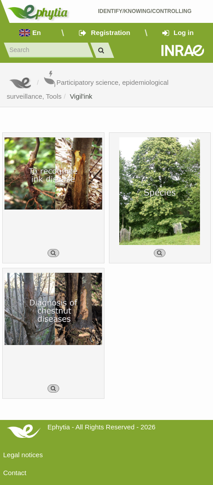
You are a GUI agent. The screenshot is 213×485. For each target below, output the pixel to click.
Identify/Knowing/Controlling (145, 11)
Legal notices (23, 455)
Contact (14, 472)
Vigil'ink (81, 96)
